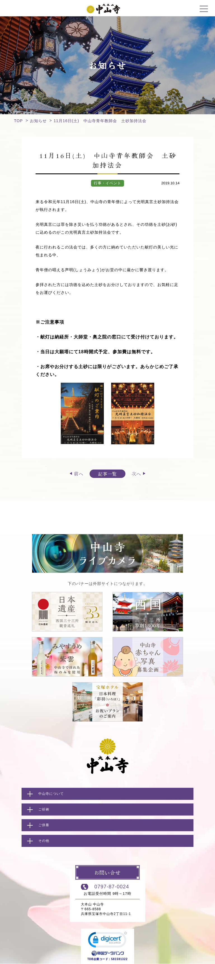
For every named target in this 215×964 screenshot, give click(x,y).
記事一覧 (107, 473)
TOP (18, 121)
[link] (107, 941)
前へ (78, 473)
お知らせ (38, 121)
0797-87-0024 (111, 886)
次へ (136, 473)
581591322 (119, 959)
